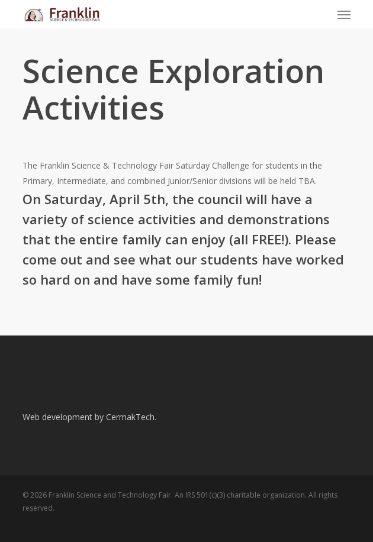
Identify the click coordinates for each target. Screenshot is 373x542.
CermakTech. (131, 416)
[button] (344, 14)
